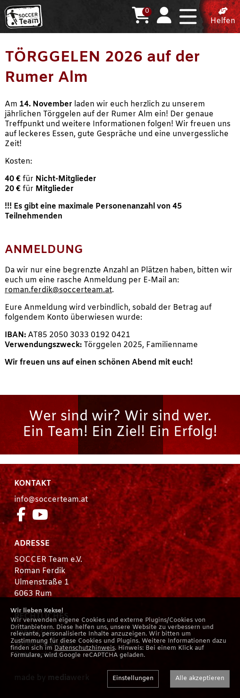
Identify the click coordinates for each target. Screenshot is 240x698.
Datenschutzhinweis (84, 648)
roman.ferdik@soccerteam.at (58, 290)
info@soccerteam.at (51, 500)
